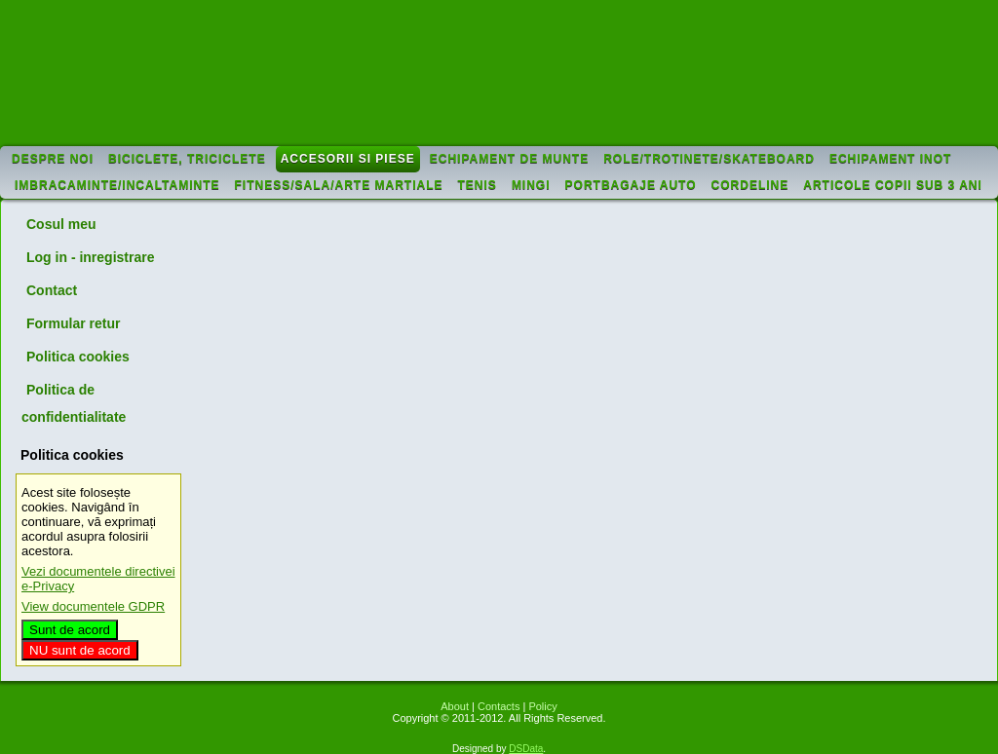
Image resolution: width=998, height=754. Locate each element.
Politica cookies (78, 356)
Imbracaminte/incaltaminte (117, 185)
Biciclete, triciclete (187, 159)
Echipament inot (890, 159)
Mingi (531, 185)
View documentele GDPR (93, 606)
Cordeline (750, 185)
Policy (542, 706)
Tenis (477, 185)
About (455, 706)
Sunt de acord (69, 629)
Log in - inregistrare (90, 257)
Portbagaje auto (631, 185)
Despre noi (53, 159)
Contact (51, 290)
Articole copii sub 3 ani (892, 185)
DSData (526, 748)
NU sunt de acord (80, 650)
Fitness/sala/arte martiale (339, 185)
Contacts (498, 706)
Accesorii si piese (348, 159)
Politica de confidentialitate (73, 403)
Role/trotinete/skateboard (709, 159)
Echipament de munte (509, 159)
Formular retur (73, 323)
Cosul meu (61, 224)
